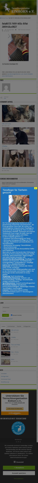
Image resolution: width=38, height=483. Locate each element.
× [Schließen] (35, 188)
